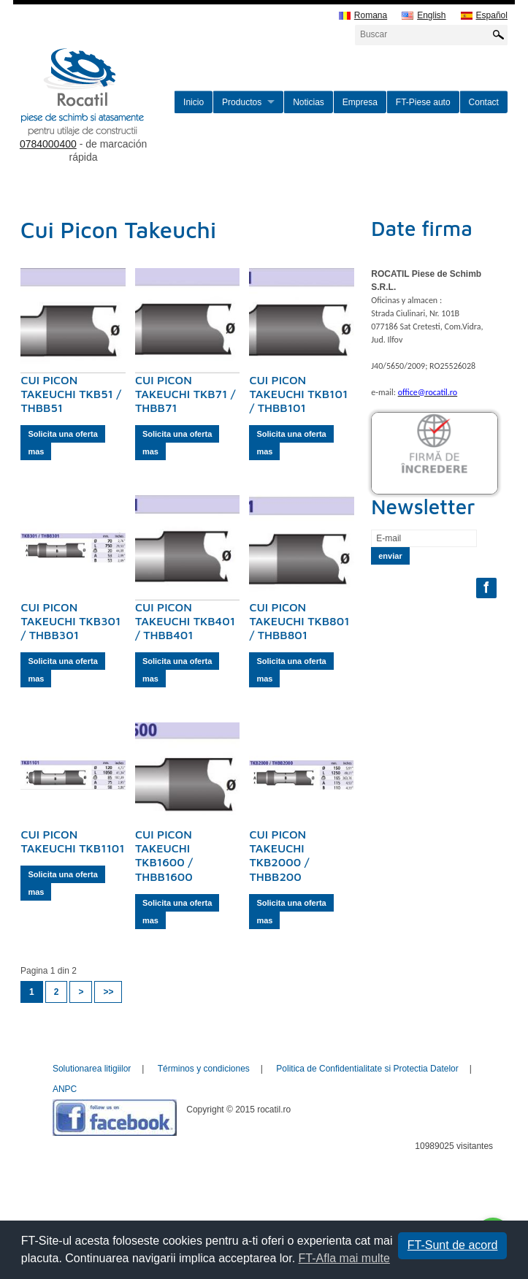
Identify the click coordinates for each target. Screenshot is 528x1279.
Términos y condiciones (204, 1069)
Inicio (193, 102)
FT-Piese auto (423, 102)
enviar (390, 555)
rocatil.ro (92, 110)
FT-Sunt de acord (453, 1245)
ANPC (65, 1089)
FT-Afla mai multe (344, 1258)
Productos (241, 102)
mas (36, 451)
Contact (484, 102)
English (423, 16)
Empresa (360, 102)
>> (108, 992)
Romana (363, 16)
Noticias (308, 102)
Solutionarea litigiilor (92, 1069)
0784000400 (48, 144)
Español (484, 16)
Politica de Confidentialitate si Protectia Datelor (367, 1069)
